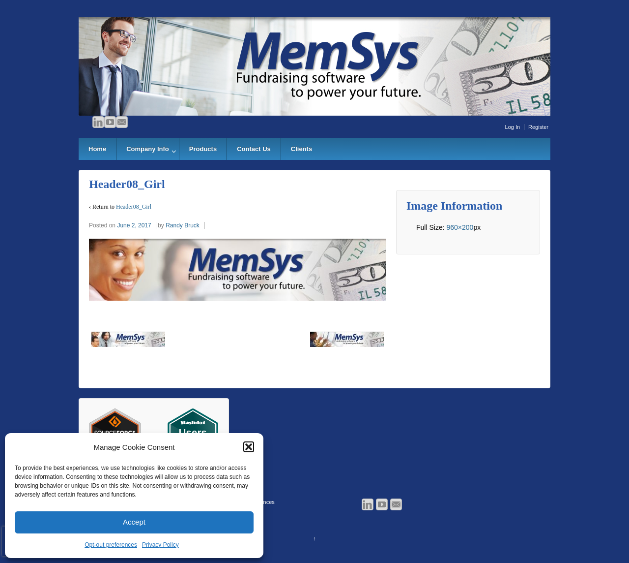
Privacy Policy (160, 544)
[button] (249, 447)
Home (97, 149)
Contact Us (254, 149)
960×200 (459, 227)
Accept (134, 522)
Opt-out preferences (111, 544)
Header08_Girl (133, 206)
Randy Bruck (183, 225)
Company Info (147, 149)
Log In (512, 127)
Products (203, 149)
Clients (301, 149)
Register (538, 127)
